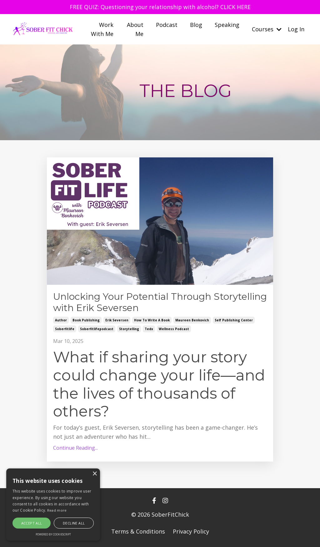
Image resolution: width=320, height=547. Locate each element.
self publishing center (234, 320)
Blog (196, 24)
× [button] (94, 474)
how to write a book (152, 320)
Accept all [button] (31, 523)
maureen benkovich (192, 320)
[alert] (53, 504)
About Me (135, 29)
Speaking (227, 24)
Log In (296, 29)
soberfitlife (64, 329)
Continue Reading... (75, 447)
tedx (149, 329)
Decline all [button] (74, 523)
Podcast (167, 24)
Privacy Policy (191, 531)
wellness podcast (174, 329)
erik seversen (116, 320)
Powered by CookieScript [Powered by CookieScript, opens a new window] (53, 534)
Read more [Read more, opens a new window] (57, 510)
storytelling (129, 329)
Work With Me (102, 29)
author (61, 320)
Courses (267, 29)
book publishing (86, 320)
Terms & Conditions (138, 531)
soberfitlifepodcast (96, 329)
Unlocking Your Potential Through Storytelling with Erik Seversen (160, 302)
